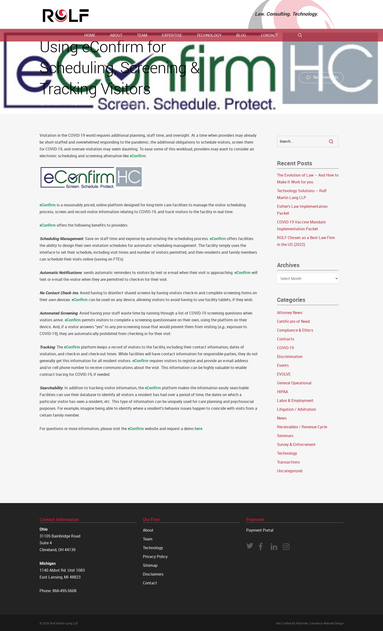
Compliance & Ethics (295, 330)
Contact (150, 583)
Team (147, 539)
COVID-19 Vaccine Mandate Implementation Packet (301, 225)
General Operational (136, 103)
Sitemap (150, 565)
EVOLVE (284, 374)
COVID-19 (285, 347)
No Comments (321, 77)
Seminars (285, 435)
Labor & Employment (295, 400)
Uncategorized (289, 470)
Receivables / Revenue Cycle (302, 427)
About (148, 530)
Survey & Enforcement (296, 444)
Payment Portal (259, 530)
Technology (287, 453)
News (162, 103)
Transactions (288, 462)
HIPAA (282, 391)
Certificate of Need (293, 321)
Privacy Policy (155, 556)
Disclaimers (153, 574)
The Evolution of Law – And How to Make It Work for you (308, 178)
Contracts (285, 339)
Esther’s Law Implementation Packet (302, 210)
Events (283, 365)
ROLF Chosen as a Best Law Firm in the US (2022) (306, 241)
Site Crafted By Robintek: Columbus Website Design (310, 623)
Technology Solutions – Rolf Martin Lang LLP (302, 194)
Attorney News (289, 312)
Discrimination (290, 356)
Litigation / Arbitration (296, 409)
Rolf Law (53, 103)
